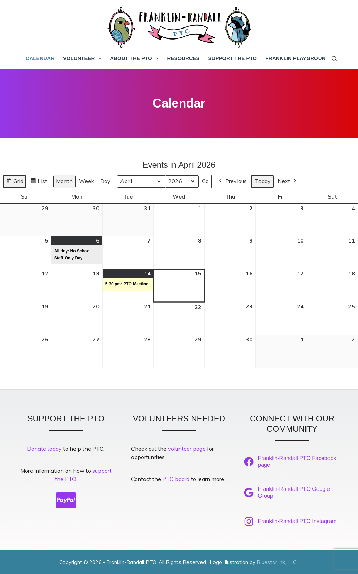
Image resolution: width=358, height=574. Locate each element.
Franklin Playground (297, 58)
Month (64, 181)
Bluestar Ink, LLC (277, 562)
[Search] (334, 58)
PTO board (175, 478)
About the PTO (135, 58)
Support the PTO (232, 58)
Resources (183, 58)
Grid (14, 182)
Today (263, 181)
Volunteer (83, 58)
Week (86, 181)
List (38, 182)
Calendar (40, 58)
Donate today (44, 448)
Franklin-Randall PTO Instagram (297, 521)
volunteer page (187, 448)
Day (105, 181)
